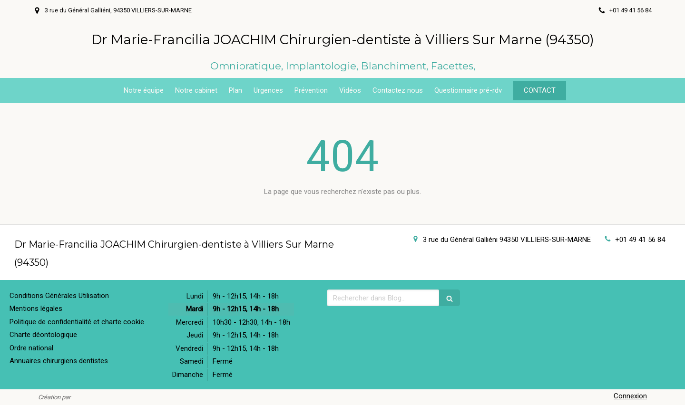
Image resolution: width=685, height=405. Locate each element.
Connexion (630, 396)
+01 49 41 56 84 (640, 239)
